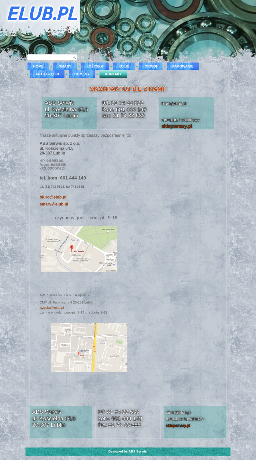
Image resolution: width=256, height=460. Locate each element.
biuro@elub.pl (53, 197)
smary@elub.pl (54, 204)
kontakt (113, 74)
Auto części (47, 74)
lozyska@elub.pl (52, 308)
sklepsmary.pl (177, 126)
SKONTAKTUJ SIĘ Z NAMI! (128, 89)
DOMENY (82, 74)
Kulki (123, 66)
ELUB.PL (41, 13)
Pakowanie (183, 66)
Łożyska (94, 66)
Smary (65, 66)
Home (38, 66)
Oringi (150, 66)
